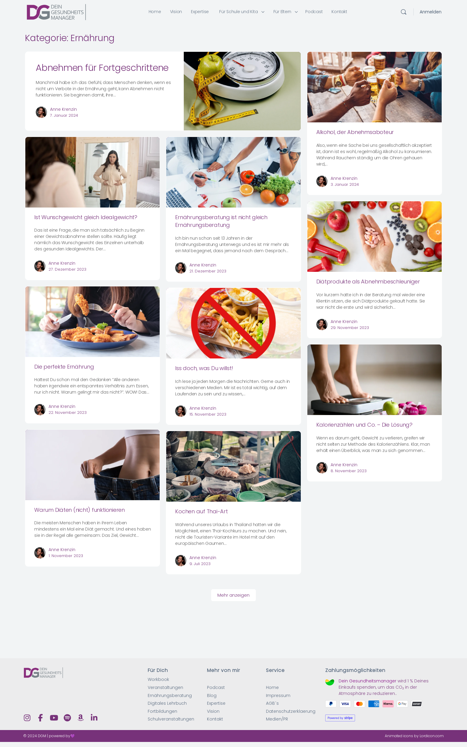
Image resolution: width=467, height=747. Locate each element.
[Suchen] (403, 11)
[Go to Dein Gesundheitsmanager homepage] (56, 11)
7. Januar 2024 (64, 115)
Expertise (216, 703)
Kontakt (215, 719)
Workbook (158, 679)
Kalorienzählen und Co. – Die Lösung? (364, 424)
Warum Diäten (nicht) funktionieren (79, 510)
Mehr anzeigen (233, 595)
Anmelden (430, 12)
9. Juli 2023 (200, 564)
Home (272, 687)
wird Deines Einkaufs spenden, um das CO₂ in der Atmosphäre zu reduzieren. (384, 687)
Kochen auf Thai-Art (201, 511)
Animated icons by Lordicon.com (414, 736)
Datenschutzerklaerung (290, 711)
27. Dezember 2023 (67, 269)
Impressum (278, 695)
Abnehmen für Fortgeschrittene (102, 68)
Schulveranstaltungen (171, 719)
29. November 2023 (350, 327)
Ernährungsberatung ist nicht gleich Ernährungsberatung (221, 221)
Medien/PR (277, 719)
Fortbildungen (162, 711)
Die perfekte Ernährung (64, 366)
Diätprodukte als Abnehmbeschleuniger (368, 281)
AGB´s (272, 703)
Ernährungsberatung (170, 695)
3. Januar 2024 (345, 184)
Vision (213, 711)
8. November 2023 (349, 471)
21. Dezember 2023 (207, 271)
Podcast (216, 687)
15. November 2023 (207, 414)
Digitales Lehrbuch (167, 703)
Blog (212, 695)
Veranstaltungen (165, 687)
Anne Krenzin (63, 109)
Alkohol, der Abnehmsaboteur (355, 132)
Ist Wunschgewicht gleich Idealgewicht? (85, 217)
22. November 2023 (68, 412)
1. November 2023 (66, 556)
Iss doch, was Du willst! (204, 368)
